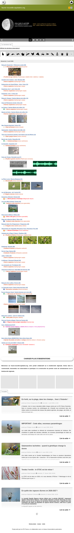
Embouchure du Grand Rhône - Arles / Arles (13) (15, 84)
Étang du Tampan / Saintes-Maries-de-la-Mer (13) (15, 98)
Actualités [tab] (4, 391)
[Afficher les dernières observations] (10, 48)
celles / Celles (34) (6, 255)
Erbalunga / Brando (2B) (8, 246)
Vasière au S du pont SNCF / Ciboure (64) (13, 343)
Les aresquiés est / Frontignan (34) (11, 265)
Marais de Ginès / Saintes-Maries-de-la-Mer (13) (14, 112)
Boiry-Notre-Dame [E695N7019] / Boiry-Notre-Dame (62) (17, 338)
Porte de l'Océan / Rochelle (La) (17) (11, 157)
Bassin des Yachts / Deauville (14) (11, 139)
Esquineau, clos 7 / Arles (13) (10, 93)
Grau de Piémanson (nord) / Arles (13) (12, 103)
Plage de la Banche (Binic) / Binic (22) (12, 219)
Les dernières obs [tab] (6, 44)
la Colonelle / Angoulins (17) (9, 144)
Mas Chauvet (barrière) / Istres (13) (11, 125)
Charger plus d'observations (37, 359)
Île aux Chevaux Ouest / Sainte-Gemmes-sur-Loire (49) (16, 292)
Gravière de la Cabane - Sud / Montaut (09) (13, 79)
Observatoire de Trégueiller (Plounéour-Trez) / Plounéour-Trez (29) (20, 228)
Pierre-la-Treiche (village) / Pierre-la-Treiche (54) (15, 320)
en (71, 7)
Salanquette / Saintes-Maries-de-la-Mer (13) (13, 130)
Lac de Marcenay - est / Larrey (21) (11, 192)
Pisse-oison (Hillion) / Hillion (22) (11, 215)
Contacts (39, 523)
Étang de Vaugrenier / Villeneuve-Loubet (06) (14, 65)
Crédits (43, 523)
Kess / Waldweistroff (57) (8, 325)
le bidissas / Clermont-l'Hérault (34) (11, 260)
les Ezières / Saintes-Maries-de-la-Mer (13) (13, 107)
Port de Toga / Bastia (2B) (9, 251)
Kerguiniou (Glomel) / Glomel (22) (11, 197)
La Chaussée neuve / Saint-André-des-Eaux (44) (15, 287)
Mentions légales (32, 523)
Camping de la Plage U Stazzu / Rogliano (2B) (14, 233)
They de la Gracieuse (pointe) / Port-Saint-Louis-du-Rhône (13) (19, 134)
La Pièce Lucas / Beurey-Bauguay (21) (12, 179)
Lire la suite (65, 416)
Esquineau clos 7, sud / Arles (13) (11, 89)
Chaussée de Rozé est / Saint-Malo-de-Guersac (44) (16, 269)
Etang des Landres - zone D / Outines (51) (13, 315)
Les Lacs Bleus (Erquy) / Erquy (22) (11, 201)
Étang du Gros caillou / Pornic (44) (11, 283)
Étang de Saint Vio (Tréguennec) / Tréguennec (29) (15, 224)
